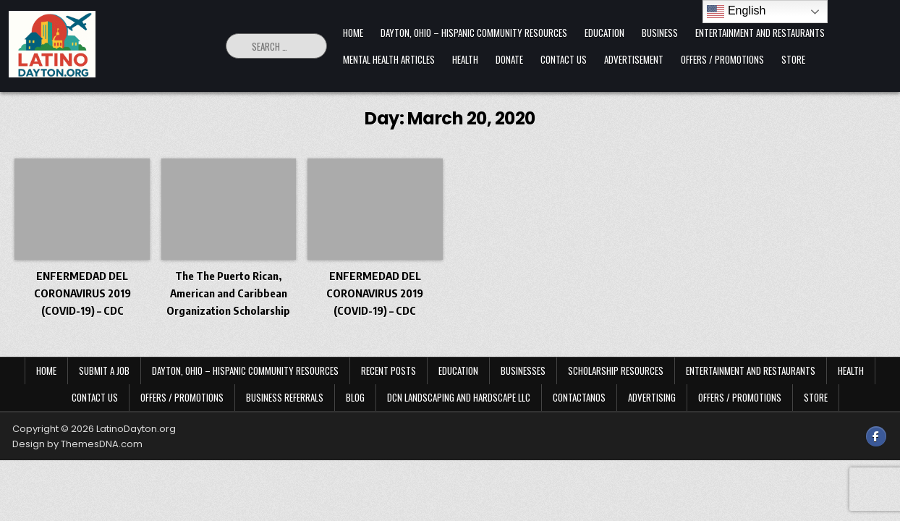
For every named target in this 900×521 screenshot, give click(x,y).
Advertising (652, 397)
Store (793, 59)
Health (465, 59)
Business (660, 32)
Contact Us (563, 59)
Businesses (523, 370)
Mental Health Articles (389, 59)
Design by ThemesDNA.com (77, 444)
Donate (509, 59)
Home (353, 32)
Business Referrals (284, 397)
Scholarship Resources (615, 370)
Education (604, 32)
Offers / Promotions (722, 59)
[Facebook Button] (876, 436)
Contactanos (579, 397)
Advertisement (633, 59)
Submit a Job (104, 370)
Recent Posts (388, 370)
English (736, 11)
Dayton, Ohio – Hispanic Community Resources (474, 32)
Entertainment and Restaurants (760, 32)
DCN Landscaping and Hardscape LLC (458, 397)
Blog (355, 397)
